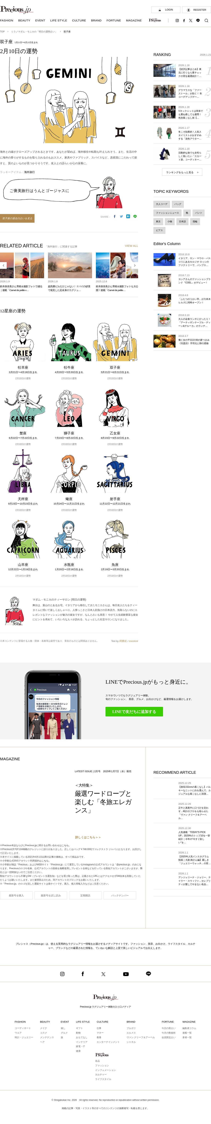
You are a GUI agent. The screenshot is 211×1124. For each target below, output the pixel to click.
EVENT (65, 1021)
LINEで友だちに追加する (134, 712)
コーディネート (23, 1028)
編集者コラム (189, 1028)
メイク (43, 1028)
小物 (169, 221)
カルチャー (101, 1074)
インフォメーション (105, 1070)
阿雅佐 (123, 641)
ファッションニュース (167, 213)
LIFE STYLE (83, 1021)
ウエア (18, 1032)
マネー (100, 1032)
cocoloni (133, 641)
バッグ (177, 204)
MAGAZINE (188, 1021)
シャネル (131, 1042)
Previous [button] (3, 265)
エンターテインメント (108, 1042)
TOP (2, 31)
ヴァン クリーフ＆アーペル (141, 1037)
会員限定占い (169, 1037)
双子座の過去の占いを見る (17, 218)
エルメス (131, 1032)
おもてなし (81, 1037)
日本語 (182, 221)
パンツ (198, 213)
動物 (78, 1032)
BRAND (131, 1021)
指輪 (195, 221)
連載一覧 (187, 1032)
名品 (97, 1061)
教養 (99, 1037)
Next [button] (134, 265)
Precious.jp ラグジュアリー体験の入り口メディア (105, 1006)
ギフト (79, 1028)
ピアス (159, 230)
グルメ (64, 1032)
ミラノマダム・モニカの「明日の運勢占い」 (34, 31)
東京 (158, 221)
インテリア (81, 1042)
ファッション (102, 1065)
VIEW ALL (131, 245)
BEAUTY (45, 1021)
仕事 (99, 1028)
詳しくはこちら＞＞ (88, 837)
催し (63, 1028)
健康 (78, 1051)
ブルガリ (131, 1028)
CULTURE (102, 1021)
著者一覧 (187, 1037)
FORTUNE (168, 1021)
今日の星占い (169, 1028)
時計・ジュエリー (24, 1037)
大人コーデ (161, 204)
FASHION (20, 1021)
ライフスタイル (103, 1079)
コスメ (43, 1032)
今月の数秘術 (169, 1032)
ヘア (42, 1042)
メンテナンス (47, 1037)
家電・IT (80, 1046)
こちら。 (66, 845)
